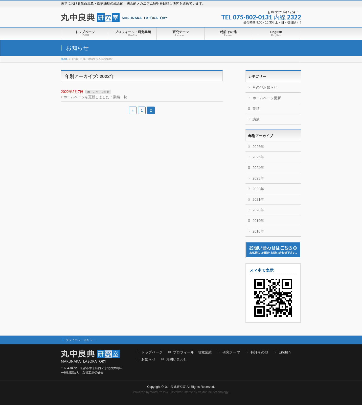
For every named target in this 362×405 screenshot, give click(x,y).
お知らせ (148, 359)
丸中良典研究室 (175, 387)
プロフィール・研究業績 (192, 352)
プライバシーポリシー (80, 340)
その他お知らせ (265, 87)
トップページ (152, 352)
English (284, 352)
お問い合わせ (176, 359)
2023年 (258, 178)
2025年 (258, 157)
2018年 (258, 231)
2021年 (258, 199)
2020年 (258, 210)
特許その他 (259, 352)
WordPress (158, 392)
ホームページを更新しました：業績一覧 (95, 97)
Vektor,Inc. (205, 392)
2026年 (258, 147)
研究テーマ (231, 352)
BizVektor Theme (181, 392)
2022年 (258, 189)
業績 (256, 109)
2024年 (258, 168)
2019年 (258, 221)
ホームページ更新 (98, 91)
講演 (256, 119)
